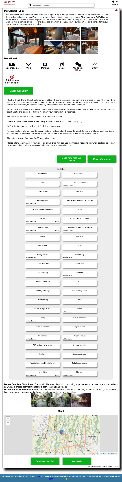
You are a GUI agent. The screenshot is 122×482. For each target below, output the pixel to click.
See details (76, 461)
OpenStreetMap (112, 453)
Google (37, 476)
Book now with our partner (71, 159)
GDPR (51, 479)
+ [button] (8, 419)
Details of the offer (45, 461)
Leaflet (102, 453)
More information (102, 159)
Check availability (19, 91)
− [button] (8, 423)
